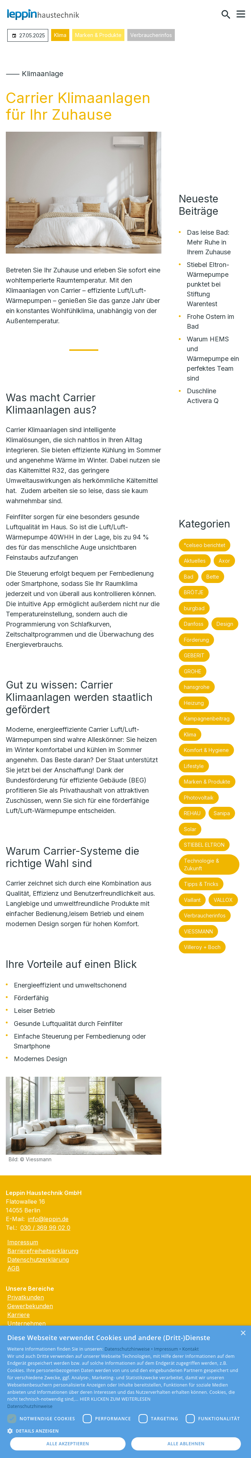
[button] (241, 14)
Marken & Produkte (98, 35)
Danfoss (193, 624)
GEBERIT (194, 655)
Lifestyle (194, 766)
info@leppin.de (48, 1219)
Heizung (194, 703)
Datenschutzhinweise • (129, 1349)
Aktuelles (195, 561)
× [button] (243, 1333)
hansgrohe (197, 687)
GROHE (192, 671)
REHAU (192, 813)
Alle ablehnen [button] (186, 1444)
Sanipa (222, 813)
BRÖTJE (193, 592)
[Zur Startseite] (43, 14)
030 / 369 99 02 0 (45, 1227)
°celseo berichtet (204, 545)
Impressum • (168, 1349)
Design (225, 624)
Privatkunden (25, 1297)
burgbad (194, 608)
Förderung (196, 640)
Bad (188, 577)
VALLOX (223, 900)
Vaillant (192, 900)
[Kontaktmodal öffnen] (210, 14)
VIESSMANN (198, 931)
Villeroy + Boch (202, 947)
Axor (224, 561)
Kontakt (190, 1349)
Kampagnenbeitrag (207, 718)
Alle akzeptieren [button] (67, 1444)
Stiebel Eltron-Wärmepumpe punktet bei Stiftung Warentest (208, 284)
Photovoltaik (199, 797)
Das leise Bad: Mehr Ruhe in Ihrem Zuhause (209, 242)
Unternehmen (26, 1323)
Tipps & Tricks (201, 884)
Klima (60, 35)
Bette (212, 577)
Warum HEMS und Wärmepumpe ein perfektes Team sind (213, 358)
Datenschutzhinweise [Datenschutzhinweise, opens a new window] (30, 1406)
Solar (190, 829)
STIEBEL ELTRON (204, 845)
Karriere (18, 1314)
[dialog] (125, 1392)
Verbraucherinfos (151, 35)
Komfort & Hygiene (206, 750)
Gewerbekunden (30, 1306)
